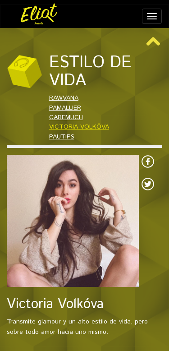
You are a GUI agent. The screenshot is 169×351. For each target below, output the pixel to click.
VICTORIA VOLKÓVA (79, 126)
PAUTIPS (61, 136)
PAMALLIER (65, 107)
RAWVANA (63, 97)
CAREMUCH (66, 117)
